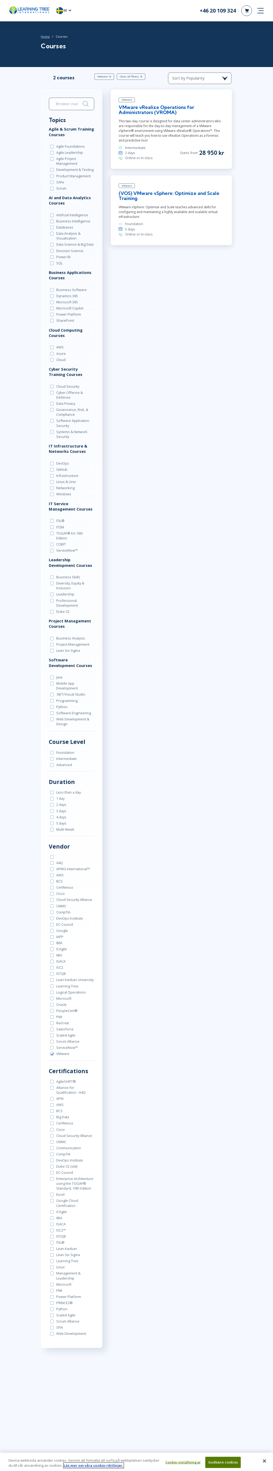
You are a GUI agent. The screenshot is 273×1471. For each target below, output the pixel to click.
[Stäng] (264, 1464)
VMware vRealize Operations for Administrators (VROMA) (156, 110)
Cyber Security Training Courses (65, 371)
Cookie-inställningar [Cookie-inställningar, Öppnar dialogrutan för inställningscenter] (183, 1465)
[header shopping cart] (246, 10)
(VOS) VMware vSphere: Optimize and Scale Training (168, 196)
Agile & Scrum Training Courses (71, 132)
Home (45, 36)
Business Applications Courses (70, 275)
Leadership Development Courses (70, 557)
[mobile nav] (260, 10)
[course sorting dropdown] (200, 78)
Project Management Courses (70, 618)
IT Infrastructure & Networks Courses (68, 448)
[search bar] (71, 104)
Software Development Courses (70, 657)
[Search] (85, 104)
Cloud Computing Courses (65, 332)
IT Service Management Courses (70, 505)
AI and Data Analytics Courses (70, 200)
